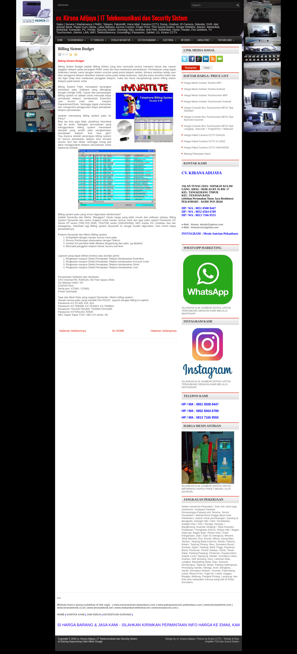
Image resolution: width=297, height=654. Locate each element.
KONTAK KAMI (75, 614)
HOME (61, 614)
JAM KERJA (94, 614)
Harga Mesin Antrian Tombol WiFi (202, 82)
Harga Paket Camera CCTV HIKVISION (206, 147)
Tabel (207, 67)
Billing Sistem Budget (76, 49)
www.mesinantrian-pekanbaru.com (134, 604)
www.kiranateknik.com (217, 604)
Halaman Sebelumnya (72, 330)
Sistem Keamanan (149, 39)
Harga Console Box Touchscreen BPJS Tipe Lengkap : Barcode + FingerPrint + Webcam (208, 127)
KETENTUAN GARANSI (117, 614)
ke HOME (118, 330)
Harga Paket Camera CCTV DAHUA (204, 135)
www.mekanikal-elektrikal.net (132, 607)
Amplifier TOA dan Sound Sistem (222, 641)
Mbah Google (96, 641)
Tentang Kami (227, 39)
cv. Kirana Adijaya (186, 638)
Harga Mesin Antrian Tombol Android (204, 89)
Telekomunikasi (77, 39)
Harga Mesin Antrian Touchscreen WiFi (206, 95)
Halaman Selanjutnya (164, 330)
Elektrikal (171, 39)
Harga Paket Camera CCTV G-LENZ (204, 141)
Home (60, 40)
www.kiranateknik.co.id (71, 607)
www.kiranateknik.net (100, 607)
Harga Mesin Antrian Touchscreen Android (207, 101)
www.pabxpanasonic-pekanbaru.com (179, 604)
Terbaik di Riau (231, 638)
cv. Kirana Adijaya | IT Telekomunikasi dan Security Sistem (121, 17)
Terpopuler (191, 67)
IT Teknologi (100, 39)
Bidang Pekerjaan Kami (197, 153)
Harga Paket (206, 39)
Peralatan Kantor (123, 39)
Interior (188, 39)
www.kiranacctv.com (164, 607)
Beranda (63, 5)
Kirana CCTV (214, 638)
